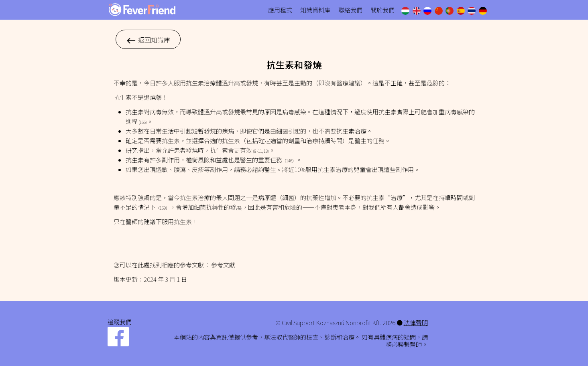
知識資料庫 (315, 10)
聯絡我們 (350, 10)
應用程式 (280, 10)
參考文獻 (223, 265)
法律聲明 (416, 322)
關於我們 (382, 10)
